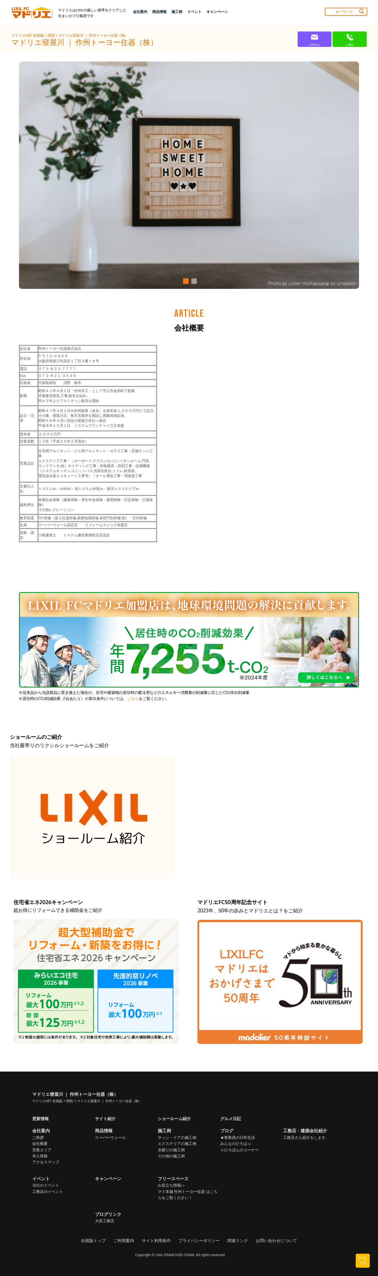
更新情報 (41, 1118)
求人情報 (40, 1156)
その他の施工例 (171, 1156)
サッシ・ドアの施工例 (177, 1137)
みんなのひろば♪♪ (235, 1143)
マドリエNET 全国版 (28, 35)
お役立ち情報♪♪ (171, 1185)
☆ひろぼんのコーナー (239, 1150)
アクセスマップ (45, 1162)
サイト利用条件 (158, 1240)
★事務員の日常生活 (237, 1137)
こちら (133, 698)
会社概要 (40, 1143)
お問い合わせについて (272, 1240)
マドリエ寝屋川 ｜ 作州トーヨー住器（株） (93, 35)
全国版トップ (98, 1240)
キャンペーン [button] (217, 11)
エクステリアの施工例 (177, 1143)
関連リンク (235, 1240)
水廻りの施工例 (171, 1150)
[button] (185, 281)
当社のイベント (45, 1185)
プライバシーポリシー (199, 1240)
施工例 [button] (177, 11)
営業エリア (41, 1150)
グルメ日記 (231, 1118)
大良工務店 (104, 1221)
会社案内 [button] (140, 11)
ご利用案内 (127, 1240)
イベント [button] (194, 11)
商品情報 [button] (159, 11)
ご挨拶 (38, 1137)
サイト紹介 (106, 1118)
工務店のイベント (47, 1191)
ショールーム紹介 (175, 1118)
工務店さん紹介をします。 (306, 1137)
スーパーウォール (110, 1137)
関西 (52, 35)
